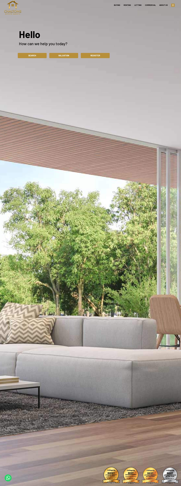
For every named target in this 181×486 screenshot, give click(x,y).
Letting (138, 5)
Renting (127, 5)
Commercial (150, 5)
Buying (117, 5)
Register (95, 55)
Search (32, 55)
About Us (163, 5)
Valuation (63, 55)
